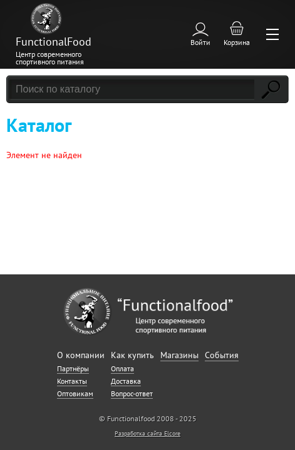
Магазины (179, 355)
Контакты (72, 381)
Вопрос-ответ (132, 393)
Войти (200, 42)
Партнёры (73, 368)
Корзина (237, 42)
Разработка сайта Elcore (147, 433)
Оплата (122, 368)
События (222, 355)
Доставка (126, 381)
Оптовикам (75, 393)
